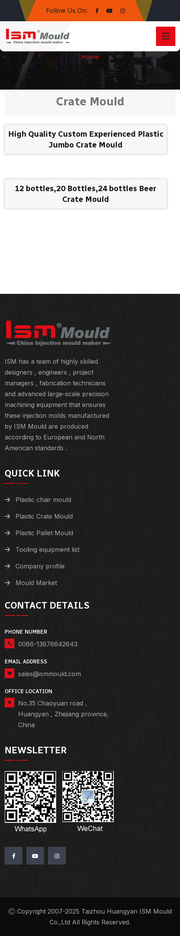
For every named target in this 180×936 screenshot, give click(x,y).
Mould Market (36, 583)
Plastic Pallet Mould (44, 533)
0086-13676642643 (47, 644)
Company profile (40, 566)
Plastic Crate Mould (44, 516)
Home (90, 57)
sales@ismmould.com (49, 674)
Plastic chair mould (43, 500)
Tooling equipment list (47, 549)
